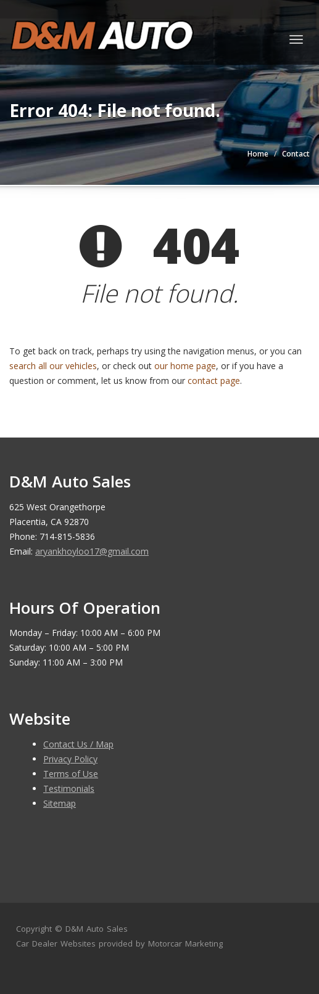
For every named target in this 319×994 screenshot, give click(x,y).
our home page (185, 366)
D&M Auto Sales (96, 928)
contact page (214, 380)
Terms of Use (70, 774)
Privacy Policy (70, 759)
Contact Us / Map (78, 744)
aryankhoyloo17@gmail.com (92, 551)
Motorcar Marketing (185, 943)
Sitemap (59, 803)
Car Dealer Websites (56, 943)
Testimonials (68, 788)
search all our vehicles (53, 366)
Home (257, 154)
